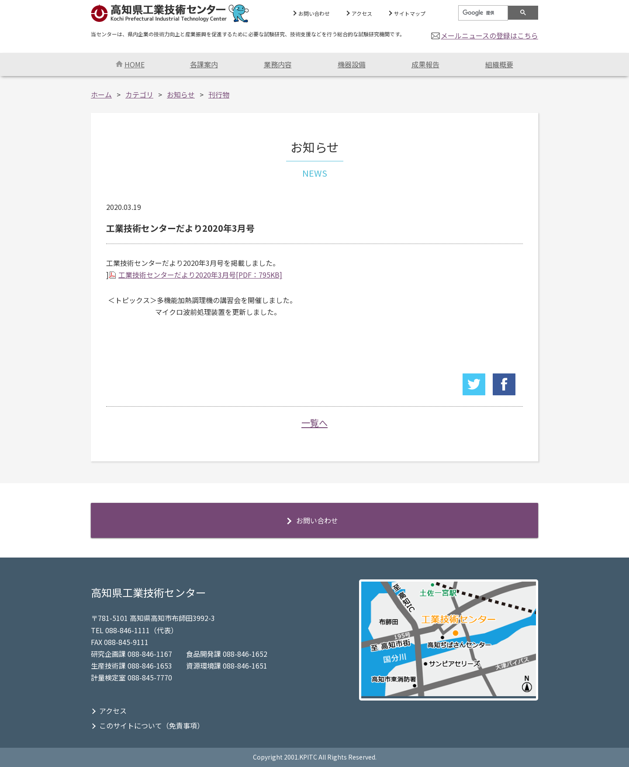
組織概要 (499, 64)
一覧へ (314, 422)
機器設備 (352, 64)
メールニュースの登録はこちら (489, 35)
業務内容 (278, 64)
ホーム (101, 94)
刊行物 (218, 94)
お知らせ (181, 94)
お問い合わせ (314, 13)
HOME (130, 64)
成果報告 (425, 64)
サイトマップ (409, 13)
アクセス (362, 13)
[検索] (482, 13)
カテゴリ (139, 94)
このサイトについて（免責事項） (151, 725)
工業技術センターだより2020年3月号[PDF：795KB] (200, 274)
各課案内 (204, 64)
